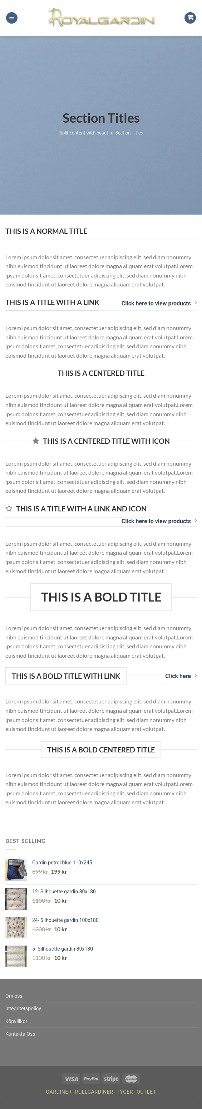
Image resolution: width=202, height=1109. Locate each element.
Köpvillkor (16, 1021)
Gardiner (59, 1092)
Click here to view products (159, 303)
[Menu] (12, 18)
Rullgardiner (94, 1092)
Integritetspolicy (23, 1008)
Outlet (146, 1092)
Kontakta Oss (20, 1034)
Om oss (14, 996)
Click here (181, 675)
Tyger (125, 1092)
